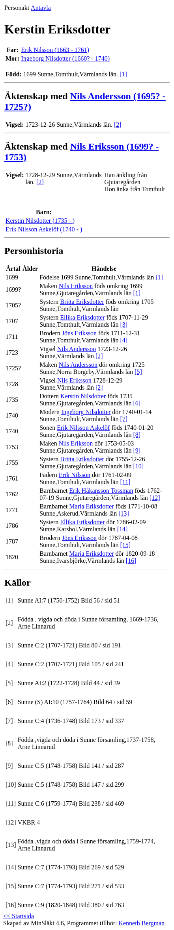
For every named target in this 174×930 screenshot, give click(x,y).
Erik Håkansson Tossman (101, 490)
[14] (122, 529)
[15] (125, 545)
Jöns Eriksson (79, 333)
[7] (123, 419)
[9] (136, 450)
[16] (131, 560)
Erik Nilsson (74, 474)
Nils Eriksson (76, 286)
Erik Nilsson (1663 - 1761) (55, 49)
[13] (123, 513)
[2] (118, 124)
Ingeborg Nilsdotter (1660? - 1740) (65, 58)
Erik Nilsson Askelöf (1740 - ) (44, 229)
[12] (155, 497)
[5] (138, 371)
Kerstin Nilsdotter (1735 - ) (40, 220)
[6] (136, 403)
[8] (136, 434)
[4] (123, 340)
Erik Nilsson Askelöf (83, 427)
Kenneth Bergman (141, 923)
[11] (125, 482)
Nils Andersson (76, 349)
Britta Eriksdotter (82, 301)
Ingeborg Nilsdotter (85, 412)
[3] (123, 324)
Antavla (41, 7)
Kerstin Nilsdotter (83, 396)
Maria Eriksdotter (91, 506)
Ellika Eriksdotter (82, 317)
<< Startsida (18, 916)
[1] (123, 74)
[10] (138, 466)
